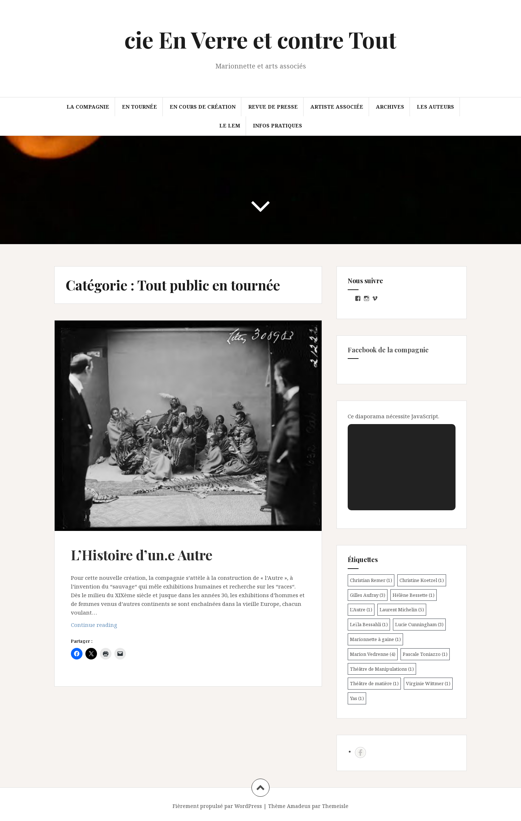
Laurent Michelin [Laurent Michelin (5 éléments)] (402, 609)
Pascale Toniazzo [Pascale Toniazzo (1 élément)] (425, 654)
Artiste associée (336, 106)
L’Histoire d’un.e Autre (141, 554)
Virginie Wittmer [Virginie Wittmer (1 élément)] (428, 683)
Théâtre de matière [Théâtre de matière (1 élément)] (374, 683)
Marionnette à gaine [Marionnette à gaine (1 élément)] (375, 639)
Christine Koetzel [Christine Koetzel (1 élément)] (421, 580)
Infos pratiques (277, 125)
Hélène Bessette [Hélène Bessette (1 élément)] (414, 595)
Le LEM (229, 125)
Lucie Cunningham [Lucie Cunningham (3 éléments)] (419, 624)
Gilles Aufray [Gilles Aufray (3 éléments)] (367, 595)
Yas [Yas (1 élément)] (357, 698)
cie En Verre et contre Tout (260, 39)
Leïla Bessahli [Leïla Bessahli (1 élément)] (369, 624)
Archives (390, 106)
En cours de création (203, 106)
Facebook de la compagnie (388, 349)
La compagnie (88, 106)
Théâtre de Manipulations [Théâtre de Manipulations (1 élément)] (382, 669)
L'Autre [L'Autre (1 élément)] (361, 609)
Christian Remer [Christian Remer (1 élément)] (371, 580)
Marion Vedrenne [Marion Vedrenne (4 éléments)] (372, 654)
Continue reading (106, 626)
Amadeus (298, 806)
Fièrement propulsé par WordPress (217, 806)
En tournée (139, 106)
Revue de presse (273, 106)
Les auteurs (435, 106)
